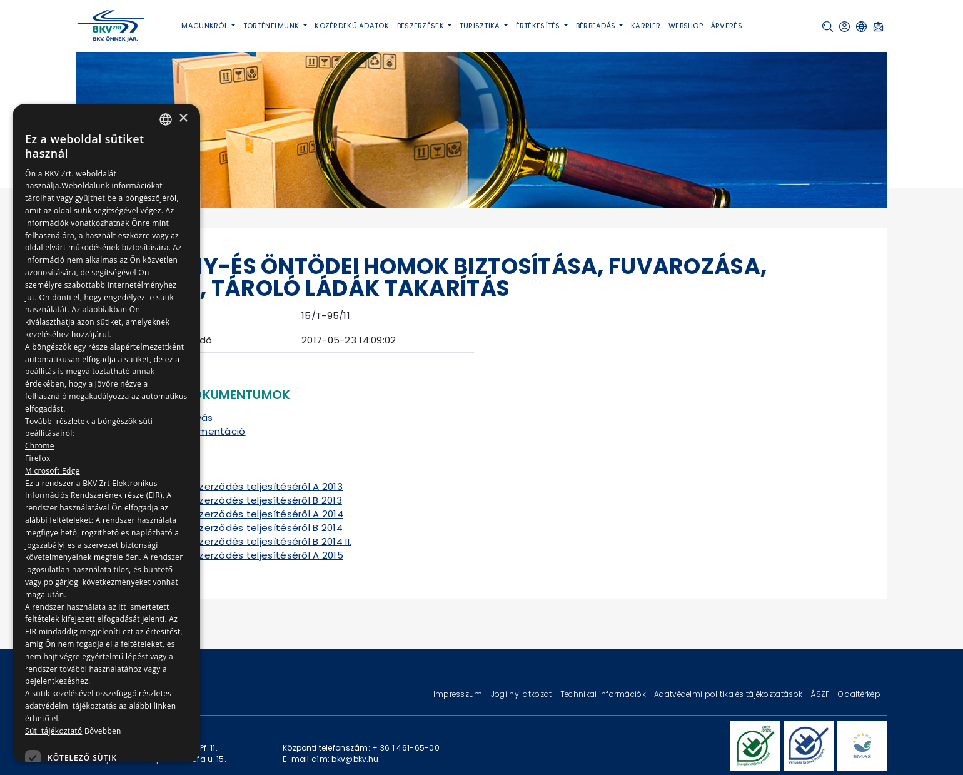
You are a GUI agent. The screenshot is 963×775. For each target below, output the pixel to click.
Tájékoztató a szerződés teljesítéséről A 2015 (233, 555)
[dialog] (106, 433)
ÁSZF (820, 694)
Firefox (38, 458)
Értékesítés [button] (539, 26)
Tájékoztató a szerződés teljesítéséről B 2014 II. (237, 541)
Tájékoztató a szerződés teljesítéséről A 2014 (233, 513)
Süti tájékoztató (53, 731)
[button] (827, 26)
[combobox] (165, 119)
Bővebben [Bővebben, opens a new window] (102, 731)
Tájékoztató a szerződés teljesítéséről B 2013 (232, 500)
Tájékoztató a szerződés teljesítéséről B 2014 (233, 527)
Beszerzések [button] (421, 26)
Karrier (645, 26)
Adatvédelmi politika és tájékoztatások (729, 694)
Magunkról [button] (205, 26)
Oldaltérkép (859, 694)
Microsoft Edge (52, 470)
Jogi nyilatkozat (522, 694)
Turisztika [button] (481, 26)
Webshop (685, 26)
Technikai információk (604, 694)
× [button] (183, 118)
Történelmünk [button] (272, 26)
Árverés (726, 26)
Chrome (39, 445)
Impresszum (459, 694)
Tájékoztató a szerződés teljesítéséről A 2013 (233, 486)
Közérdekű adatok (352, 26)
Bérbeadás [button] (597, 26)
